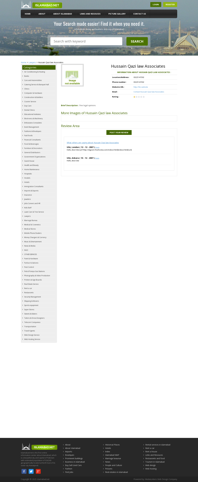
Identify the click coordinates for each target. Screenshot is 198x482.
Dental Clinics (29, 110)
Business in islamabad (75, 462)
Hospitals (28, 174)
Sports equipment (31, 305)
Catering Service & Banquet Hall (36, 84)
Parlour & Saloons (31, 263)
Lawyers (32, 62)
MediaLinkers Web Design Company (161, 479)
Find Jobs (69, 472)
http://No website (141, 87)
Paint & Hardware (31, 258)
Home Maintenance (31, 169)
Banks (26, 76)
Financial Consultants (32, 140)
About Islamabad (62, 13)
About (42, 13)
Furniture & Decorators (33, 148)
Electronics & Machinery (33, 118)
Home (28, 13)
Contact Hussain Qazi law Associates (149, 92)
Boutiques (69, 455)
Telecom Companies (32, 322)
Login (156, 4)
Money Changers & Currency (35, 237)
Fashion (68, 468)
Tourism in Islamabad (155, 462)
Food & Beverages (31, 144)
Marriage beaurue (113, 458)
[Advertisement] (99, 364)
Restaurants (28, 292)
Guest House (29, 161)
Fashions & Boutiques (32, 131)
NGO (26, 250)
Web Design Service (31, 335)
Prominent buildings (74, 458)
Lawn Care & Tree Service (34, 212)
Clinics (26, 89)
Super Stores (29, 309)
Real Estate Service (31, 284)
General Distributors (32, 152)
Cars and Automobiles (33, 80)
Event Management (31, 127)
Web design (150, 465)
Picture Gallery (116, 13)
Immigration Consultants (33, 186)
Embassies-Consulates (33, 123)
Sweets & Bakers (30, 314)
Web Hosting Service (32, 339)
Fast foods (28, 135)
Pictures (108, 468)
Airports (68, 451)
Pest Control (29, 267)
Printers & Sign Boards (33, 280)
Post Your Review (119, 132)
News (107, 462)
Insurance (28, 195)
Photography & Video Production (37, 275)
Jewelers (27, 199)
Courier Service (30, 101)
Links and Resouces (90, 13)
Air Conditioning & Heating (34, 72)
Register (170, 4)
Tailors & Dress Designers (34, 318)
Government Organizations (34, 157)
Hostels (27, 178)
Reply (97, 147)
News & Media (29, 246)
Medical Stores (30, 229)
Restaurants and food (155, 458)
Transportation (30, 326)
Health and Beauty (31, 165)
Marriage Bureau (30, 220)
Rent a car (28, 288)
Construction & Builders (33, 97)
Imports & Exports (31, 191)
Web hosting (150, 468)
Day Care (27, 106)
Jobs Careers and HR (32, 203)
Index (107, 451)
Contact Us (139, 13)
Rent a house (151, 451)
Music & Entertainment (33, 241)
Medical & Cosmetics (32, 224)
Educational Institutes (32, 114)
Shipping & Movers (31, 301)
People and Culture (113, 465)
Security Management (32, 297)
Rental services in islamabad (157, 444)
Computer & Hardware (33, 93)
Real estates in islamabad (116, 472)
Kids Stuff (27, 207)
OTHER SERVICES (30, 254)
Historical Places (112, 444)
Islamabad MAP (112, 455)
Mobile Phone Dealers (32, 233)
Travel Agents (29, 331)
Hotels (26, 182)
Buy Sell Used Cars (73, 465)
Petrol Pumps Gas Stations (34, 271)
